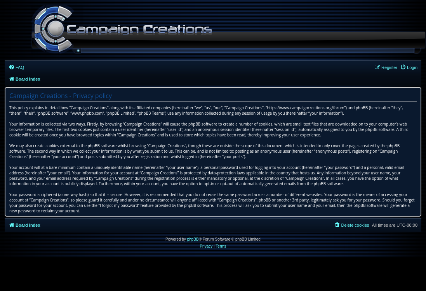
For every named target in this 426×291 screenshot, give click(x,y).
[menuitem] (16, 67)
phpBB (193, 239)
